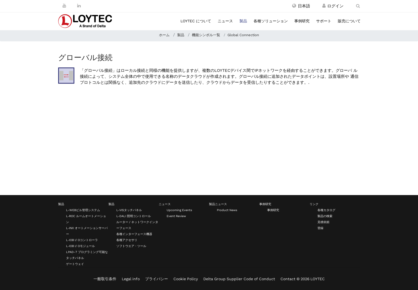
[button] (301, 6)
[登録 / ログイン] (324, 6)
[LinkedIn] (79, 5)
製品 (243, 21)
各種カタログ (326, 210)
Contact (287, 279)
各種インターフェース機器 (134, 234)
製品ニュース (218, 204)
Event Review (176, 216)
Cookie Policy (185, 279)
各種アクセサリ (126, 240)
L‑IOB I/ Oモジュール (80, 246)
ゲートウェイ (75, 264)
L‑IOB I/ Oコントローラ (82, 240)
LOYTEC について (195, 21)
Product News (227, 210)
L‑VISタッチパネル (129, 210)
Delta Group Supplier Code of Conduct (239, 279)
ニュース (225, 21)
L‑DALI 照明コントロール (133, 216)
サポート (323, 21)
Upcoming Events (179, 210)
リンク (314, 204)
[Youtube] (64, 5)
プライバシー (156, 279)
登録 (320, 228)
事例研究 (302, 21)
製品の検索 (324, 216)
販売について (349, 21)
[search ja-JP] (358, 6)
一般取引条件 (104, 279)
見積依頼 (323, 222)
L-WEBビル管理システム (83, 210)
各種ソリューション (271, 21)
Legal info (131, 279)
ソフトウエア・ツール (131, 246)
